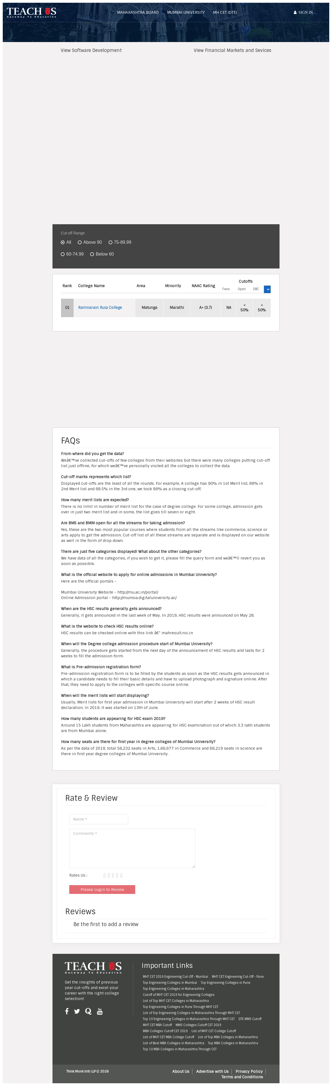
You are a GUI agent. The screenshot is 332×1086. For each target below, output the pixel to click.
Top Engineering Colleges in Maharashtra (173, 989)
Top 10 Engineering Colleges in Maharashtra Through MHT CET (189, 1019)
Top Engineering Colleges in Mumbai (170, 983)
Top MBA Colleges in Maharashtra (233, 1043)
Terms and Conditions (242, 1076)
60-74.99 (75, 254)
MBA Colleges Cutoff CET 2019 (165, 1031)
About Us (180, 1071)
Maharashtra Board (138, 12)
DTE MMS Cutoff (250, 1019)
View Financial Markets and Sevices (232, 50)
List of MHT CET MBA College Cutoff (168, 1037)
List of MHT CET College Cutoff (214, 1031)
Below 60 (105, 254)
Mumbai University (186, 12)
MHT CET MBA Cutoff (157, 1025)
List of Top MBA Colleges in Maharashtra (228, 1037)
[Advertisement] (164, 97)
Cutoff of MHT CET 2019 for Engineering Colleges (179, 995)
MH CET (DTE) (225, 12)
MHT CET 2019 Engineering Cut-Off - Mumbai (175, 977)
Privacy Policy (249, 1071)
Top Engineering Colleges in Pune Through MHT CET (180, 1007)
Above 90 (92, 242)
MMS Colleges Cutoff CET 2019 (198, 1025)
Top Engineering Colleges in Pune (225, 983)
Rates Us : (78, 875)
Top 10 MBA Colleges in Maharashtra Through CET (180, 1049)
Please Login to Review (102, 889)
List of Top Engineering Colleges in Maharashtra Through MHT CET (191, 1013)
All (68, 242)
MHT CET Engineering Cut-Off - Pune (238, 977)
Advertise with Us (212, 1071)
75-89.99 (122, 242)
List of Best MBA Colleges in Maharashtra (173, 1043)
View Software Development (91, 50)
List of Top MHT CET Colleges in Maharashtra (176, 1001)
